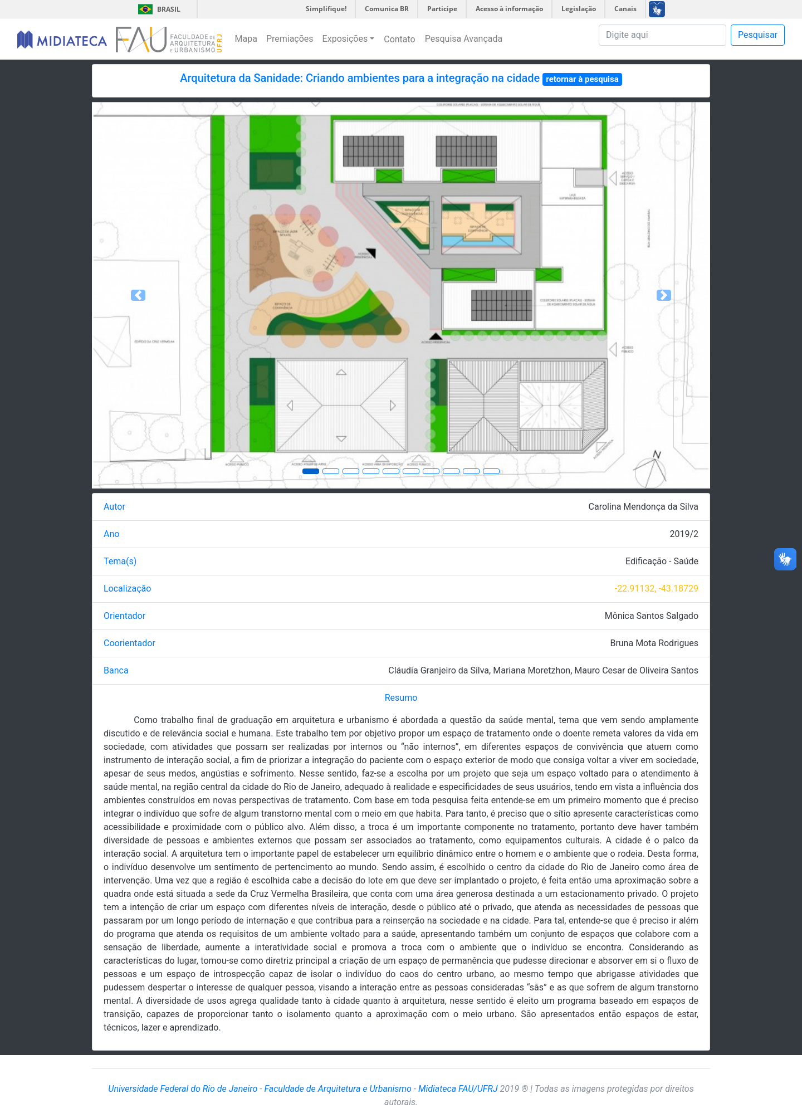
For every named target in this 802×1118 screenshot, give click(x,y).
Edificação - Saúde (661, 561)
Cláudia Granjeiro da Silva (438, 670)
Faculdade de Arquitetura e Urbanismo (337, 1088)
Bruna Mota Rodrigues (654, 643)
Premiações (290, 38)
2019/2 (683, 534)
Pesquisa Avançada (464, 38)
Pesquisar (757, 35)
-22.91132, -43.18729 (656, 588)
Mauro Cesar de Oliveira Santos (636, 670)
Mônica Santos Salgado (651, 616)
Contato (399, 39)
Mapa (246, 38)
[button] (138, 295)
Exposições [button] (345, 38)
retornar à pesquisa (582, 79)
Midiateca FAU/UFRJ (458, 1088)
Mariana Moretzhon (531, 670)
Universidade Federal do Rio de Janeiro (182, 1088)
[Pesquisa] (662, 35)
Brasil (157, 9)
